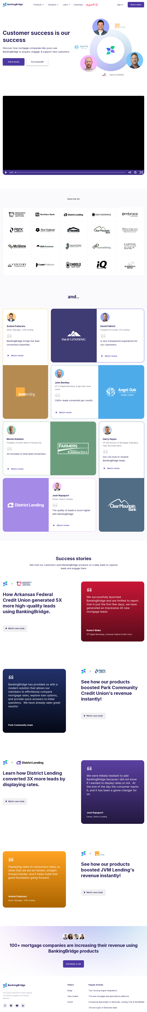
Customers (78, 5)
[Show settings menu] (135, 172)
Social (70, 1002)
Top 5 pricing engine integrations (103, 990)
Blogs (69, 990)
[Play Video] (6, 172)
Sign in (120, 5)
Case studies (72, 996)
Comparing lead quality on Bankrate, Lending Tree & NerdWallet (116, 1002)
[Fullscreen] (141, 172)
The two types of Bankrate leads (103, 1008)
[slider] (70, 172)
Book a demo (136, 5)
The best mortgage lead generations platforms (109, 996)
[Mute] (129, 172)
